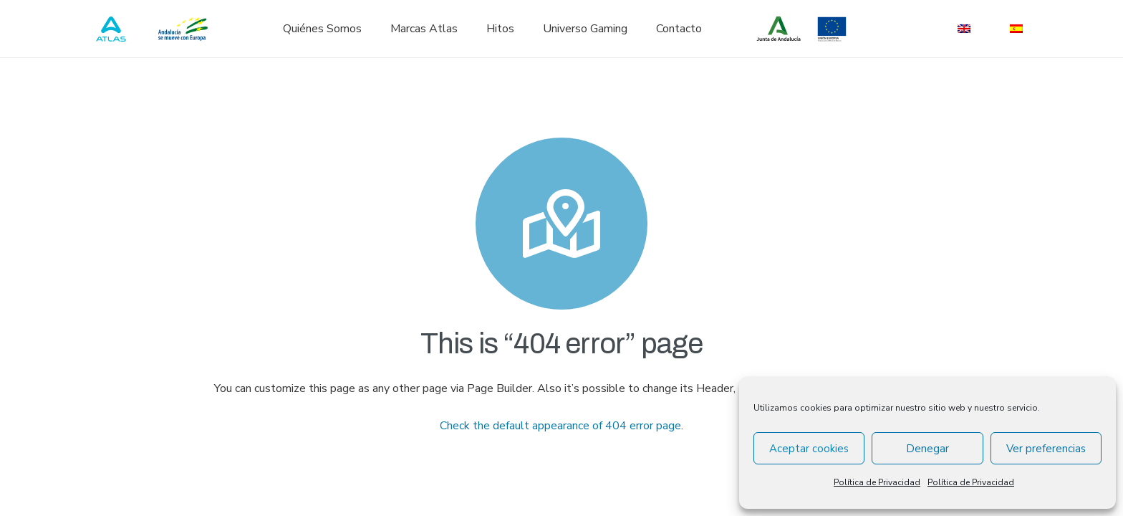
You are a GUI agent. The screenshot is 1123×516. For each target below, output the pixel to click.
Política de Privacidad (877, 482)
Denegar (927, 448)
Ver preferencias (1046, 448)
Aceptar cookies (809, 448)
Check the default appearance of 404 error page (560, 426)
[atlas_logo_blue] (111, 29)
